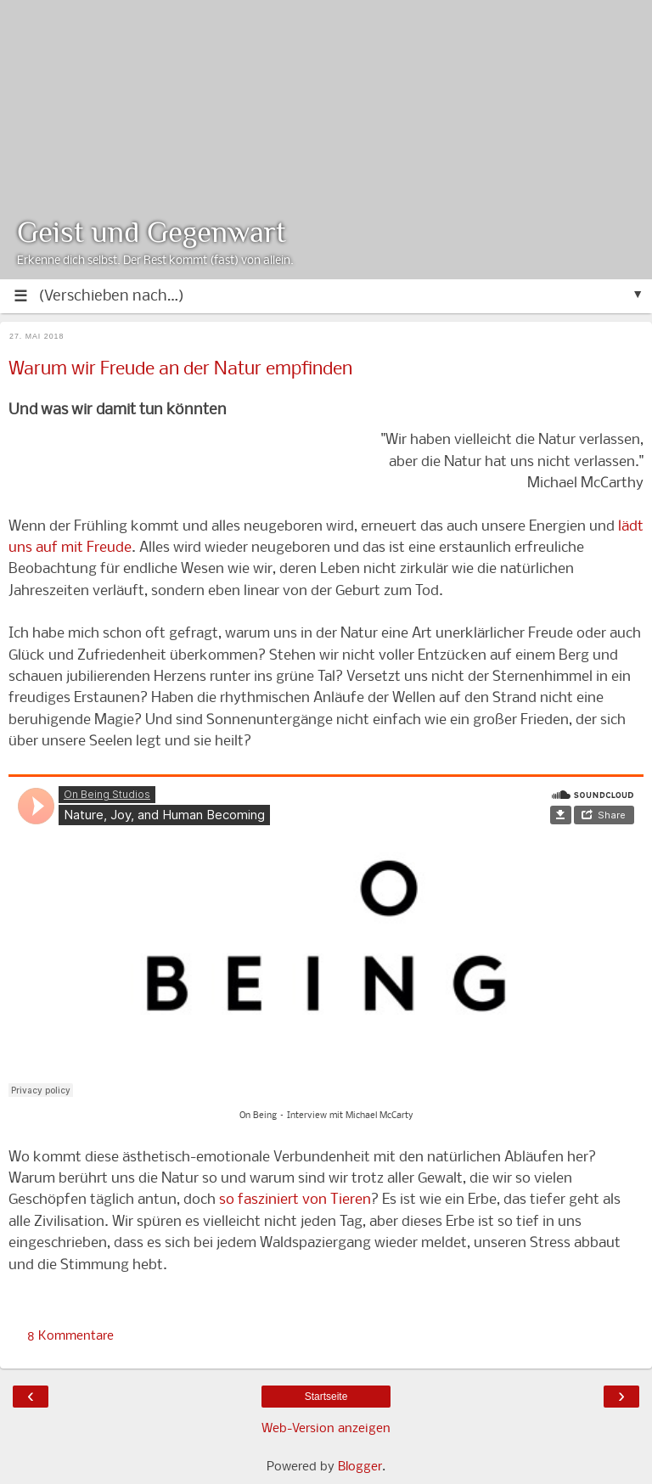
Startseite (326, 1396)
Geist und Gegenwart (151, 232)
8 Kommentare (70, 1336)
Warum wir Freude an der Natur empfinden (180, 369)
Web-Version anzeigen (326, 1429)
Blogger (360, 1467)
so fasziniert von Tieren (295, 1200)
